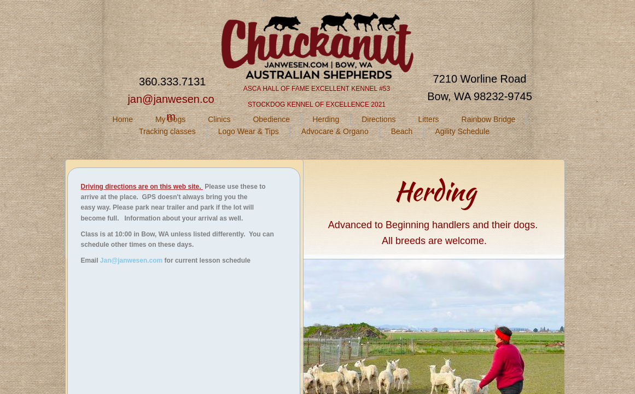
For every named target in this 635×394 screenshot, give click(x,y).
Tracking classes (167, 131)
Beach (402, 131)
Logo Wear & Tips (248, 131)
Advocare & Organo (335, 131)
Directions (378, 119)
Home (123, 119)
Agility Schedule (462, 131)
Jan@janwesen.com (131, 260)
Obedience (271, 119)
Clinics (219, 119)
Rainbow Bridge (489, 119)
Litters (428, 119)
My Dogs (170, 119)
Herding (325, 119)
